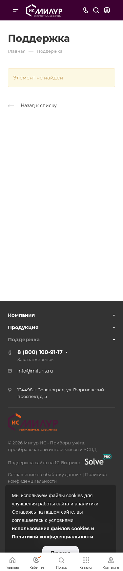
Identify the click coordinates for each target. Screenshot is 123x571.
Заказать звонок (35, 359)
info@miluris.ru (35, 371)
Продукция (23, 327)
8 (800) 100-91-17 (40, 352)
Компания (21, 315)
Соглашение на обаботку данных (45, 474)
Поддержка (24, 339)
